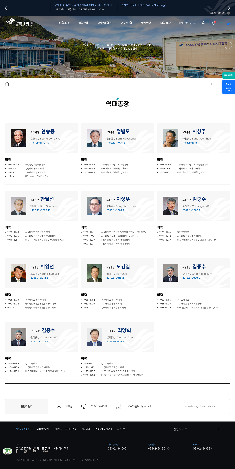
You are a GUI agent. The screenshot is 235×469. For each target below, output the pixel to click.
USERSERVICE (228, 89)
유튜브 (34, 451)
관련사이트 (180, 429)
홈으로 (11, 84)
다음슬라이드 (229, 8)
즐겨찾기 (217, 84)
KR (204, 22)
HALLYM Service (188, 23)
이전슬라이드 (6, 8)
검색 (221, 23)
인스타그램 (25, 451)
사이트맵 (229, 23)
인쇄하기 (206, 84)
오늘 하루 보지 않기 (228, 13)
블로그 (45, 451)
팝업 (213, 23)
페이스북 (16, 451)
